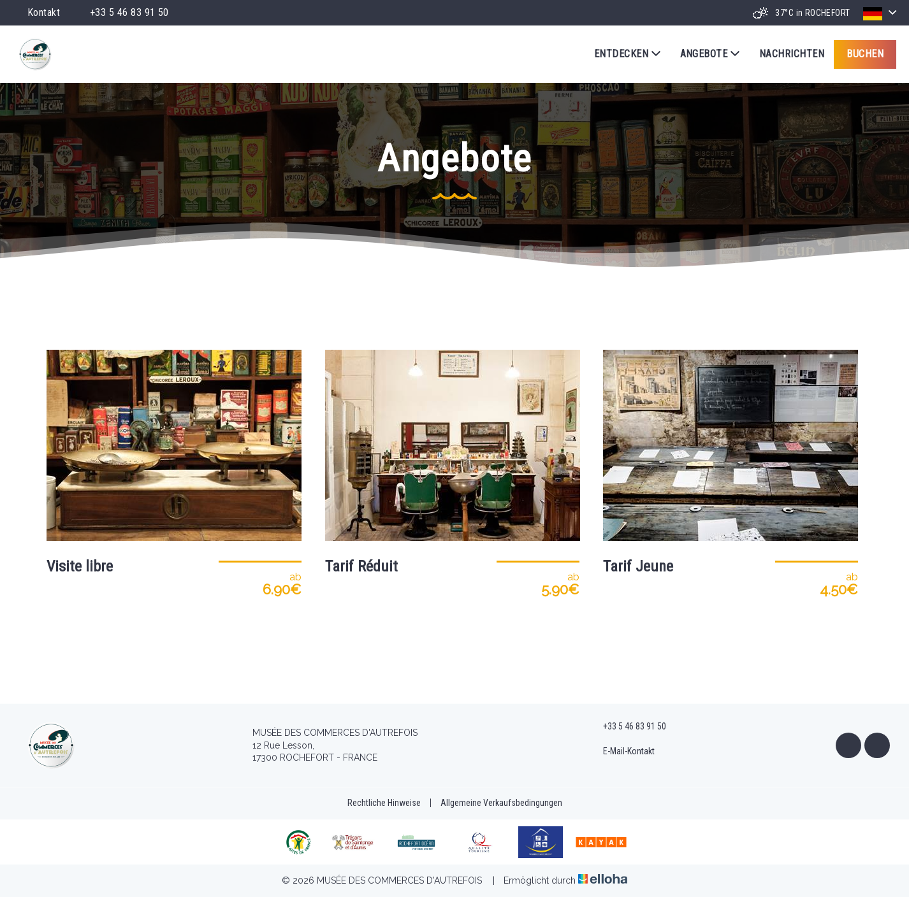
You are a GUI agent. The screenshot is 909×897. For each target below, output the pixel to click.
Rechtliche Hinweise (384, 803)
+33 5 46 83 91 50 (627, 727)
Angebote (710, 54)
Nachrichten (791, 54)
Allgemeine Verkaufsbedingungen (501, 803)
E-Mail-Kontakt (621, 751)
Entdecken (627, 54)
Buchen (865, 54)
